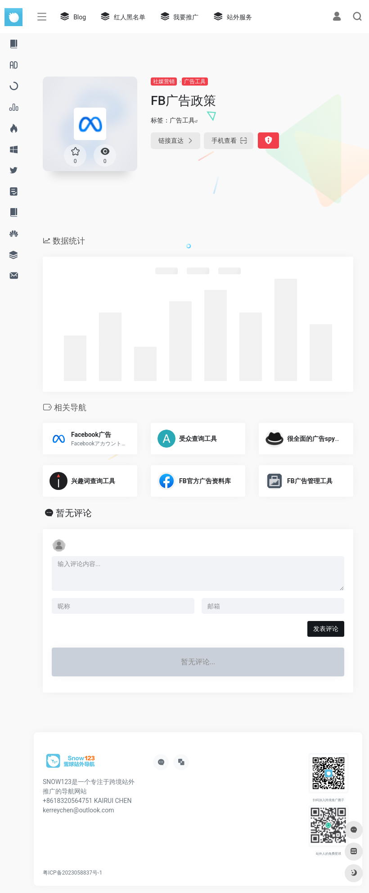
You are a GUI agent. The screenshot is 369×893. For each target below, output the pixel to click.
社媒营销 (164, 81)
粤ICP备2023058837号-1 (72, 873)
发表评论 (325, 628)
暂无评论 (74, 513)
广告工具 (195, 81)
